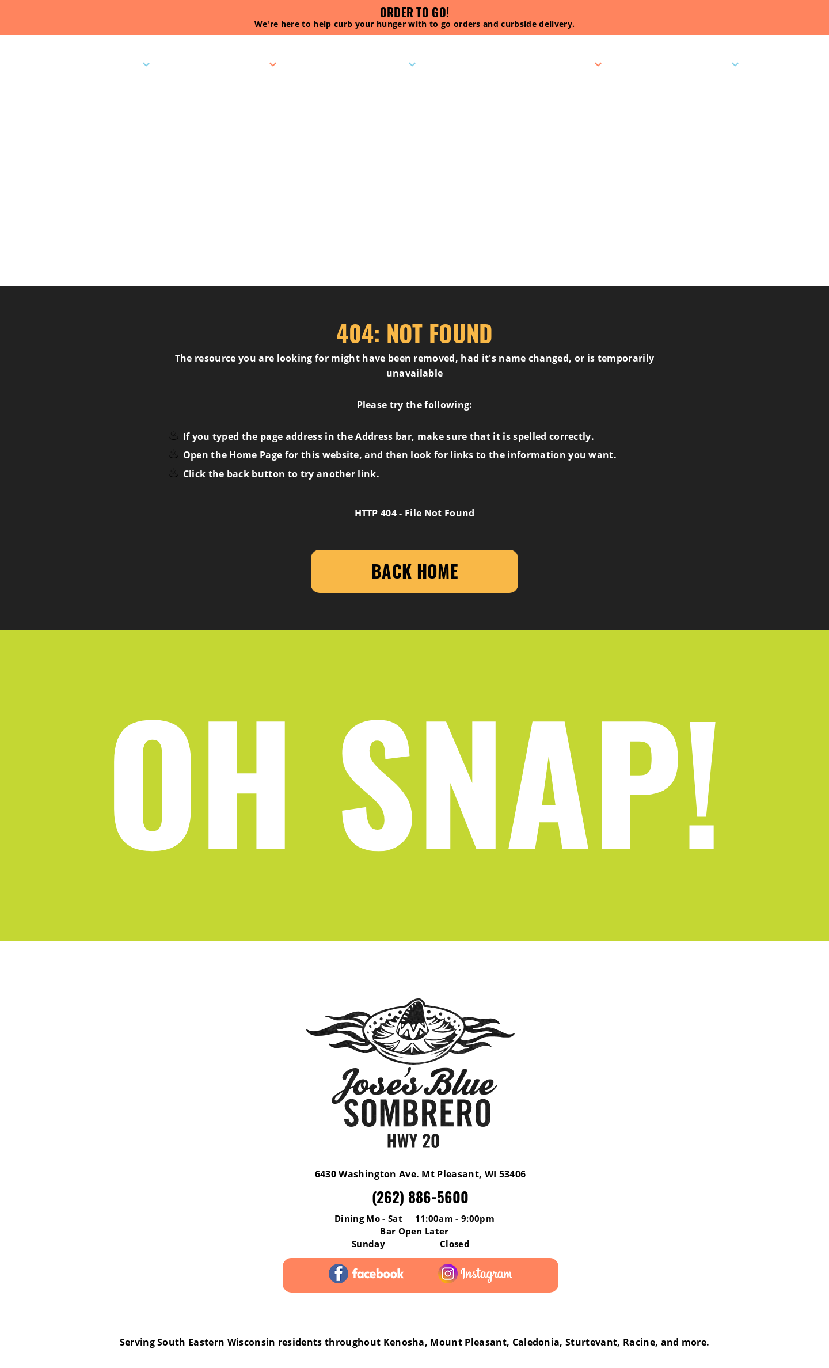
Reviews (71, 964)
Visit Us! (115, 64)
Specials (381, 64)
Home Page (255, 455)
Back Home (414, 571)
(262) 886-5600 (420, 1196)
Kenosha (404, 1342)
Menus (247, 64)
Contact (704, 64)
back (238, 474)
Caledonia (536, 1342)
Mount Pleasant (468, 1342)
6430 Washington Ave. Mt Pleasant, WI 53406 (420, 1174)
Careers (757, 964)
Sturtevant (591, 1342)
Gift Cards (496, 964)
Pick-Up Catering (543, 64)
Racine (639, 1342)
